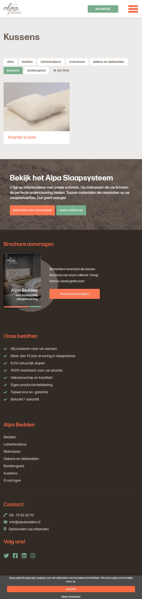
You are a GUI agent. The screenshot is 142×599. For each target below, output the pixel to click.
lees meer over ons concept (32, 210)
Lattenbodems (51, 62)
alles (10, 62)
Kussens (13, 70)
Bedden (27, 62)
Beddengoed (36, 70)
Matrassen (77, 62)
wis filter (62, 70)
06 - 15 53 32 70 (19, 515)
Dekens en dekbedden (108, 62)
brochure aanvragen (74, 294)
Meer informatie (71, 596)
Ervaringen (12, 480)
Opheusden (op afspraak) (26, 529)
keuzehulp (103, 9)
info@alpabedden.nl (22, 522)
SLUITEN (71, 589)
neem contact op (71, 210)
